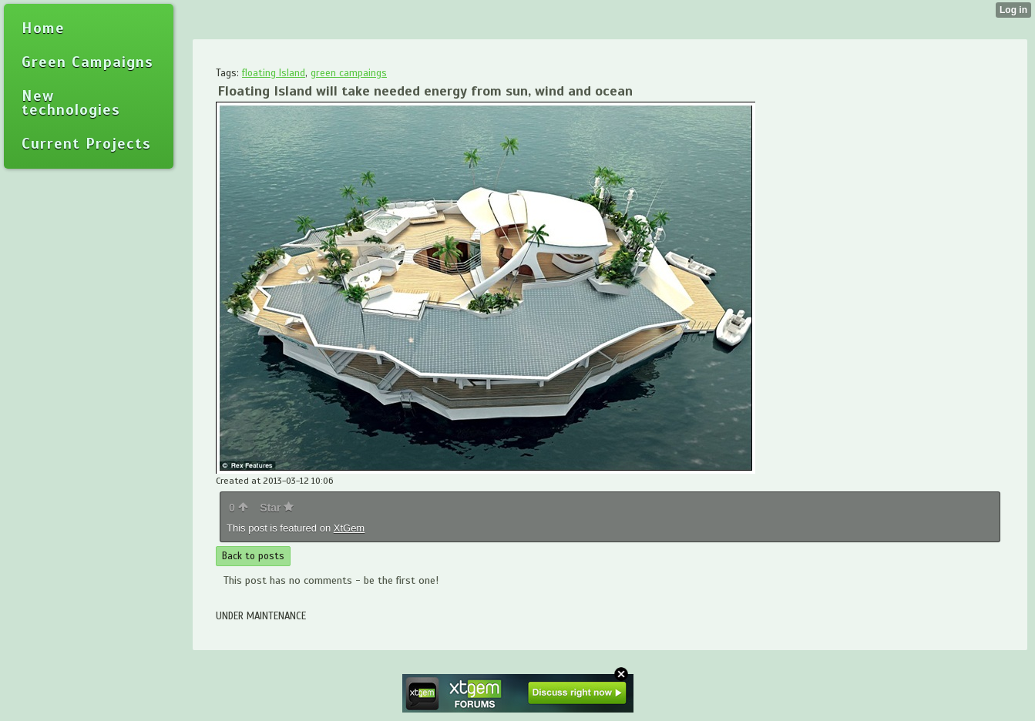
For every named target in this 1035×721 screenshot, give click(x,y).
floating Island (273, 73)
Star (277, 507)
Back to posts (253, 556)
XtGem (349, 528)
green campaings (349, 73)
